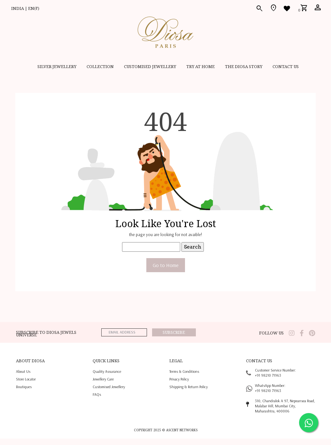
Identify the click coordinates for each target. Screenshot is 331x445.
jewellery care (103, 379)
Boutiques (24, 386)
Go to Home (166, 265)
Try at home (200, 66)
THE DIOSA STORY (243, 66)
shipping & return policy (188, 386)
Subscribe (174, 332)
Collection (100, 66)
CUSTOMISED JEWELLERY (150, 66)
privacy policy (179, 379)
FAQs (97, 394)
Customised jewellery (109, 386)
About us (23, 371)
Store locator (26, 379)
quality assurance (107, 371)
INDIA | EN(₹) (25, 8)
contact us (286, 66)
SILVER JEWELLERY (56, 66)
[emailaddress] (124, 332)
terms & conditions (184, 371)
